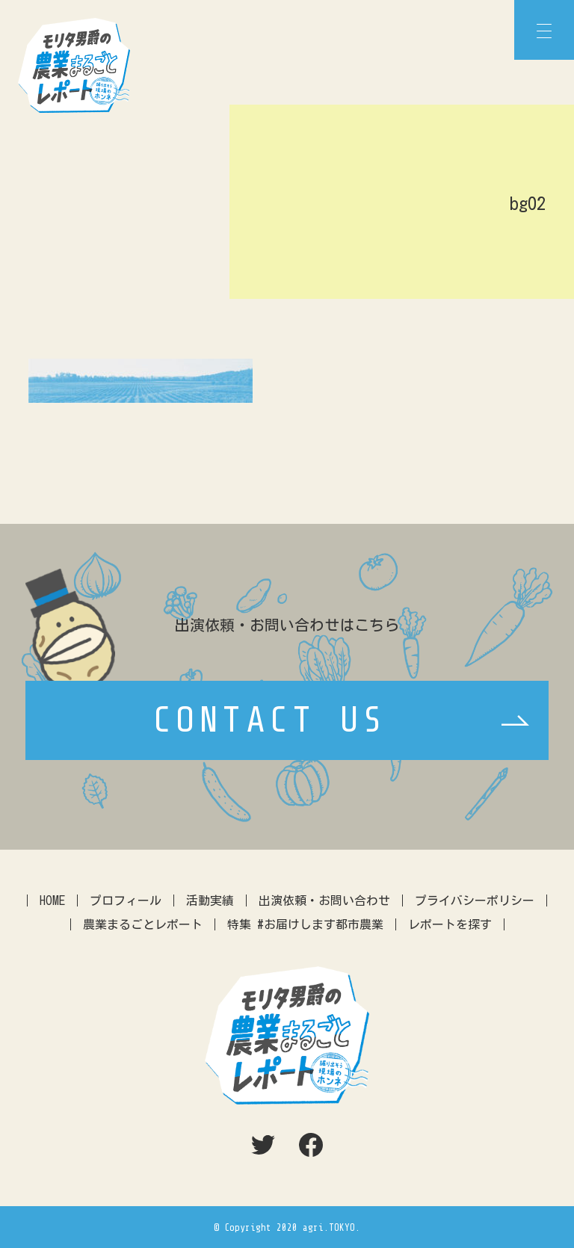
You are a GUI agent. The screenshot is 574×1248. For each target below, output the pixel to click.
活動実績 (210, 900)
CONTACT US (269, 720)
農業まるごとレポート (143, 924)
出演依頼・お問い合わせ (324, 900)
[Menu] (544, 30)
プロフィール (125, 900)
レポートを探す (450, 924)
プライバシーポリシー (474, 900)
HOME (52, 900)
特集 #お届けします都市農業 (305, 924)
